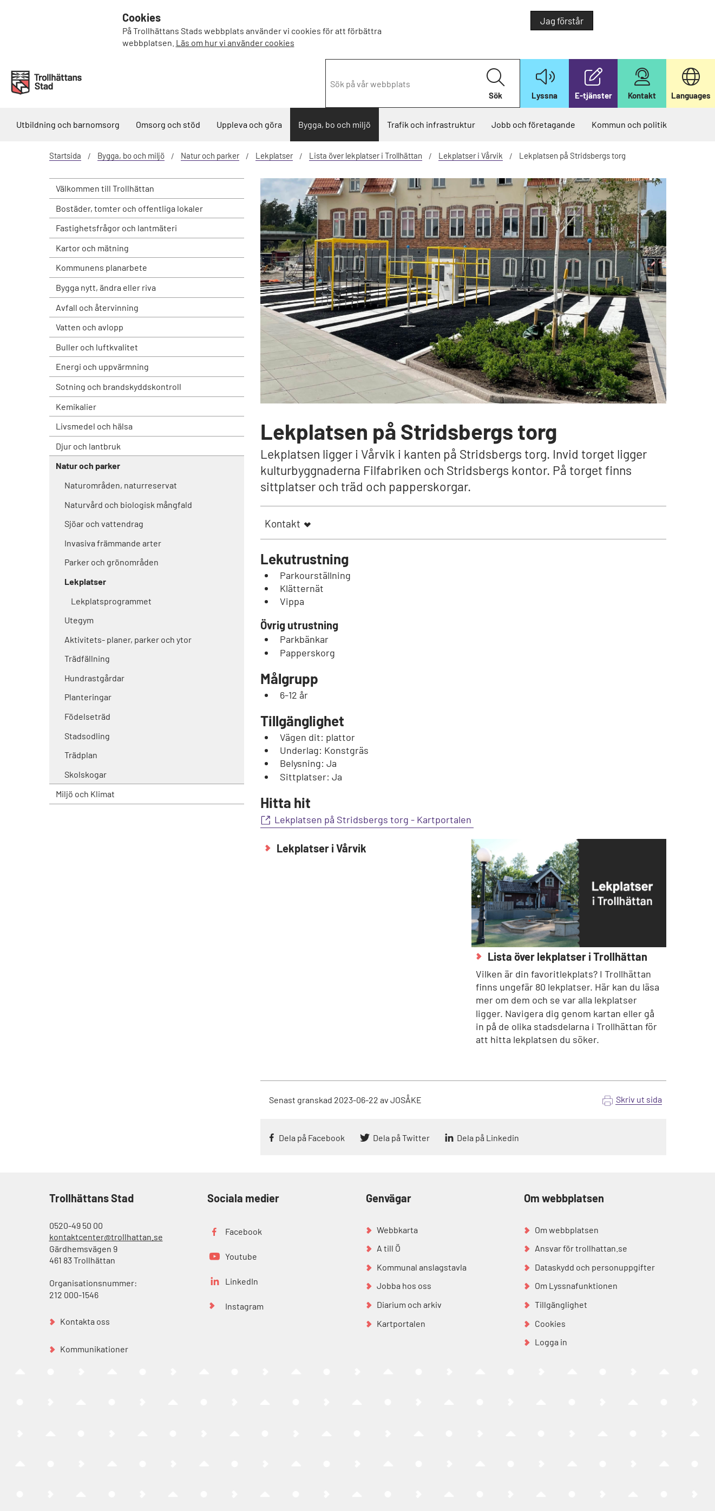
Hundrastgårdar (94, 678)
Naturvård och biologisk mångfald (128, 504)
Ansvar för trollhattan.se (581, 1248)
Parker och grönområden (111, 562)
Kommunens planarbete (101, 267)
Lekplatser (274, 155)
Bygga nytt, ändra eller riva (106, 287)
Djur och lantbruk (88, 446)
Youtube (241, 1256)
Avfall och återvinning (97, 307)
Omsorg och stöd (168, 124)
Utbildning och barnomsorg (68, 124)
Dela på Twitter (401, 1137)
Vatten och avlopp (89, 327)
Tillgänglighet (561, 1304)
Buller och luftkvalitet (97, 347)
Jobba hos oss (404, 1285)
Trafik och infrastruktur (431, 124)
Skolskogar (85, 774)
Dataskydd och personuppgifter (595, 1267)
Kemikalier (76, 406)
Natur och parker (210, 155)
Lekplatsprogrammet (111, 601)
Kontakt (282, 523)
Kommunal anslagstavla (422, 1267)
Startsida (65, 155)
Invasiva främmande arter (112, 543)
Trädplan (80, 755)
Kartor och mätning (92, 248)
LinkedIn (241, 1281)
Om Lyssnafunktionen (576, 1285)
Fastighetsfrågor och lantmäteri (116, 228)
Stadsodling (87, 736)
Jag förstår (561, 20)
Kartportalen (401, 1323)
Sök (495, 84)
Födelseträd (87, 716)
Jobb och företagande (533, 124)
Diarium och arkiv (409, 1304)
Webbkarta (397, 1230)
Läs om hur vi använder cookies (235, 42)
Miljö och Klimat (85, 794)
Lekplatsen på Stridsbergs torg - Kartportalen (374, 819)
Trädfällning (87, 658)
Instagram (244, 1306)
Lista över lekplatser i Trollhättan (365, 155)
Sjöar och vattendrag (103, 523)
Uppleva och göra (249, 124)
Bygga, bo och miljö (334, 124)
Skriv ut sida (639, 1099)
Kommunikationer (94, 1349)
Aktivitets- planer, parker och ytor (128, 639)
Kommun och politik (629, 124)
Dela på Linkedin (488, 1137)
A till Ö (389, 1248)
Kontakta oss (85, 1321)
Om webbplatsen (567, 1230)
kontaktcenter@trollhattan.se (106, 1237)
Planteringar (87, 697)
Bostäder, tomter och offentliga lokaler (129, 208)
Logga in (551, 1342)
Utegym (79, 620)
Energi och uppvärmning (102, 366)
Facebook (243, 1231)
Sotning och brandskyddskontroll (118, 386)
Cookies (550, 1323)
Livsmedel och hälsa (94, 426)
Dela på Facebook (312, 1137)
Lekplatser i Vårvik (470, 155)
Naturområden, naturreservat (120, 485)
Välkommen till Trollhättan (105, 188)
